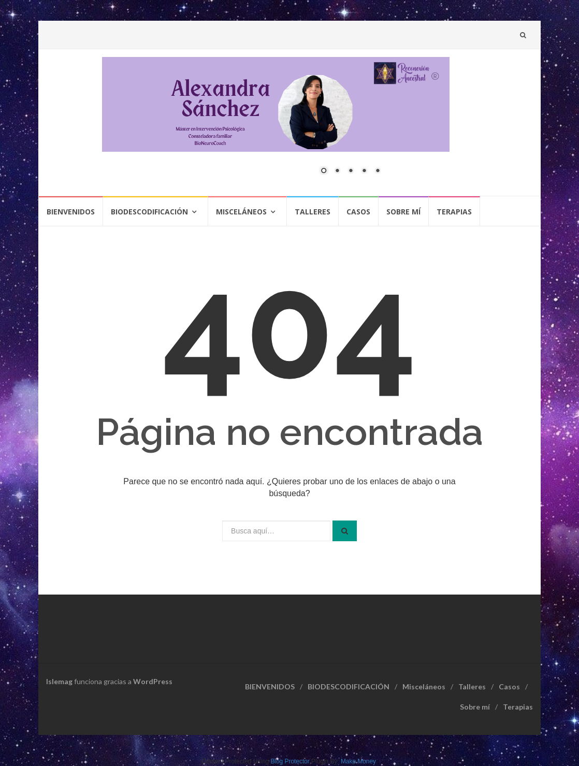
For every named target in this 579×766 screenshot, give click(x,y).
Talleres (312, 211)
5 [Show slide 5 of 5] (377, 171)
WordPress (152, 681)
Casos (358, 211)
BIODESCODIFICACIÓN (149, 211)
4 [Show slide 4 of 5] (364, 171)
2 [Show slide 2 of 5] (337, 171)
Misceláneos (241, 211)
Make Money (358, 761)
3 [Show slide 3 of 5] (350, 171)
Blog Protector (289, 761)
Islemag (59, 681)
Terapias (454, 211)
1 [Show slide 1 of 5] (323, 171)
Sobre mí (403, 211)
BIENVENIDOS (71, 211)
